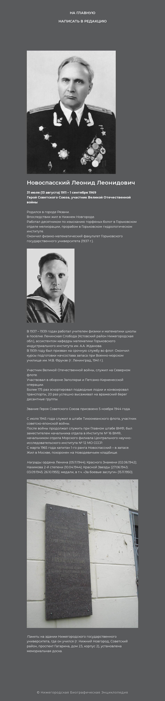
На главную (82, 13)
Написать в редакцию (82, 21)
